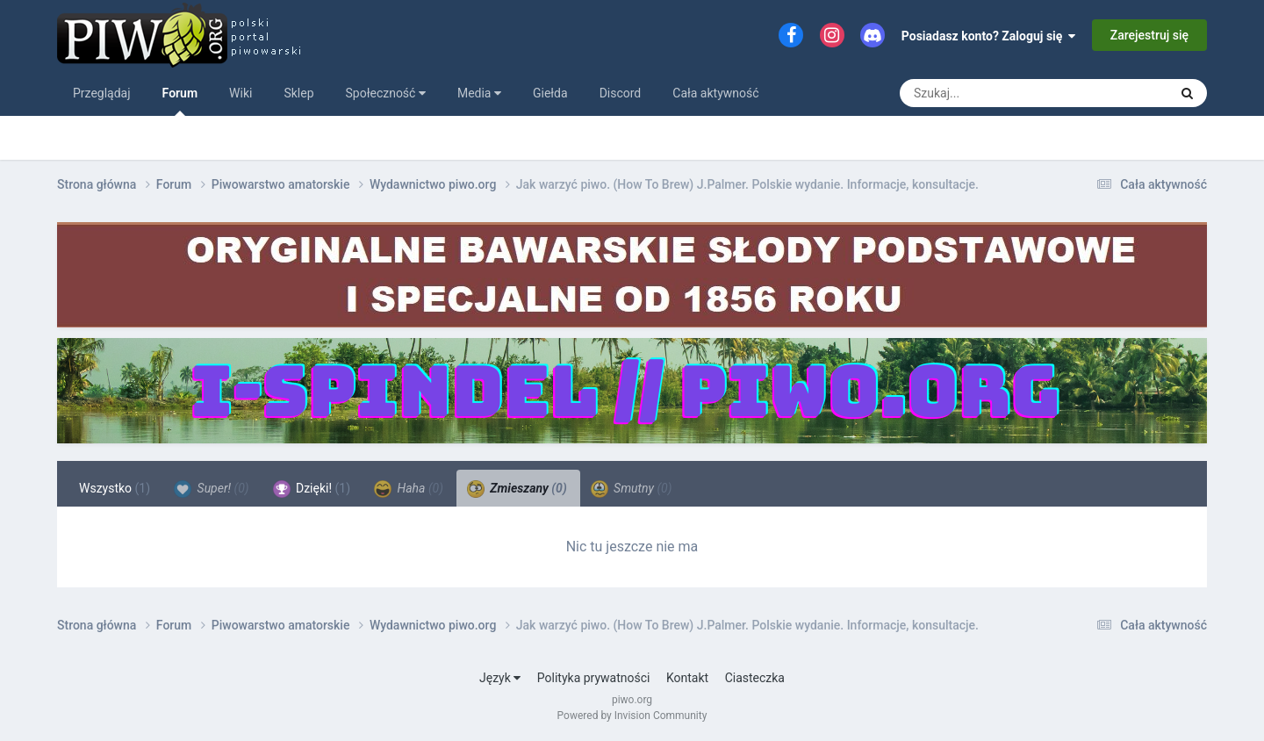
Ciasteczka (755, 678)
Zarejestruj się (1149, 35)
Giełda (550, 93)
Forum (180, 101)
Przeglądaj (102, 93)
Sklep (298, 93)
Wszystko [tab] (114, 488)
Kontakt (687, 678)
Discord (621, 93)
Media (479, 93)
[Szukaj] (999, 93)
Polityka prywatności (593, 678)
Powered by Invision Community (632, 715)
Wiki (240, 93)
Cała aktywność (715, 93)
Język (500, 678)
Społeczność (386, 93)
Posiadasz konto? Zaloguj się (988, 36)
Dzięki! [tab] (312, 489)
